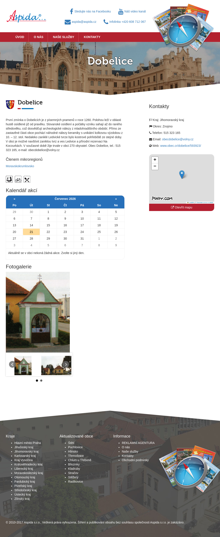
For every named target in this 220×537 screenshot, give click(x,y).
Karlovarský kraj (25, 455)
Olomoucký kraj (24, 477)
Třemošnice (76, 455)
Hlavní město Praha (27, 443)
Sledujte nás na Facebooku (90, 11)
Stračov (73, 473)
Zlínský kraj (22, 498)
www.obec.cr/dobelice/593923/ (180, 145)
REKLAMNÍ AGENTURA (138, 443)
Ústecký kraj (22, 494)
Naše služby (63, 37)
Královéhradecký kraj (28, 464)
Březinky (74, 464)
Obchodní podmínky (135, 460)
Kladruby (74, 468)
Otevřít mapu (181, 207)
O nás (38, 37)
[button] (182, 174)
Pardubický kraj (24, 481)
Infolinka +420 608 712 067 (125, 21)
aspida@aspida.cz (80, 21)
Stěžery (73, 477)
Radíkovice (75, 481)
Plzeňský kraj (23, 486)
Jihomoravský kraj (26, 451)
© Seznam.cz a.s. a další (204, 202)
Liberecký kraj (23, 468)
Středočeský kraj (25, 490)
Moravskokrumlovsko (20, 166)
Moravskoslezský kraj (28, 473)
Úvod (19, 37)
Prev (12, 364)
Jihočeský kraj (23, 447)
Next (65, 364)
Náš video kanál (132, 11)
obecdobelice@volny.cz (177, 139)
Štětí (71, 443)
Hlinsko (73, 451)
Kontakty (92, 37)
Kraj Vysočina (23, 460)
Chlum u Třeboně (79, 460)
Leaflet (190, 202)
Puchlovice (75, 447)
